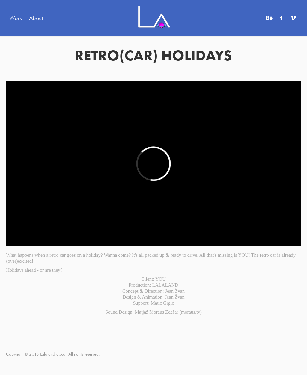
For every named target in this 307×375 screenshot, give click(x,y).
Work (15, 18)
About (36, 18)
